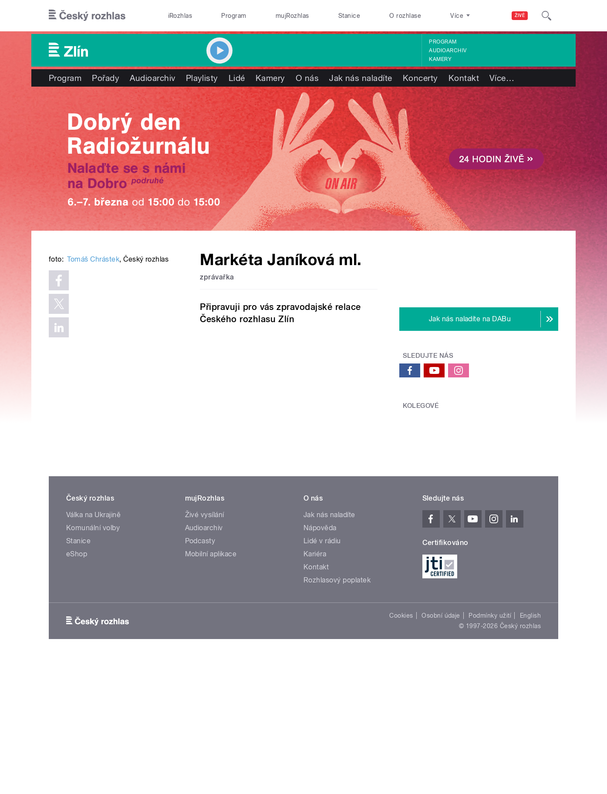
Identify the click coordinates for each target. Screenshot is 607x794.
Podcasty (200, 675)
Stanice (349, 15)
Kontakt (464, 78)
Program (233, 15)
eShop (76, 688)
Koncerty (420, 78)
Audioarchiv (447, 50)
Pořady (105, 78)
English (530, 749)
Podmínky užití (490, 749)
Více (501, 78)
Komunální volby (93, 662)
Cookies (401, 749)
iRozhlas (180, 15)
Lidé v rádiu (322, 675)
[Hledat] (546, 15)
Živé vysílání (204, 649)
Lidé (237, 78)
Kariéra (315, 688)
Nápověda (320, 662)
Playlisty (202, 78)
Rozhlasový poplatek (337, 714)
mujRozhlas (292, 15)
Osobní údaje (441, 749)
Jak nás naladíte (360, 78)
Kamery (440, 59)
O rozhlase (405, 15)
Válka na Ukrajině (93, 649)
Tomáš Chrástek (93, 391)
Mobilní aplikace (211, 688)
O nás (307, 78)
